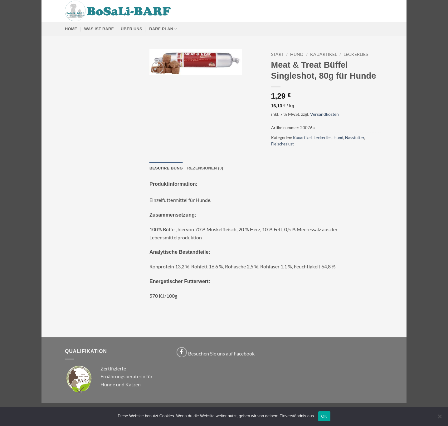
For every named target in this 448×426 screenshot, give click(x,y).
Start (277, 54)
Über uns (131, 29)
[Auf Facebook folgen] (182, 352)
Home (71, 29)
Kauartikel (323, 54)
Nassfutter (354, 137)
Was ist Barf (99, 29)
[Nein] (439, 418)
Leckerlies (355, 54)
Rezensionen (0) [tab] (205, 168)
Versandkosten (324, 114)
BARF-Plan (163, 29)
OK (324, 416)
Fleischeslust (282, 143)
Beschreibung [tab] (166, 168)
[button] (158, 67)
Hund (297, 54)
